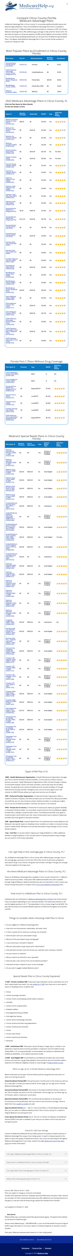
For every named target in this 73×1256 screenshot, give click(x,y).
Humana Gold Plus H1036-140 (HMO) (11, 252)
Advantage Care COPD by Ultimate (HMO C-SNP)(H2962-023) (11, 739)
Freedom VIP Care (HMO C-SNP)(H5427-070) (10, 685)
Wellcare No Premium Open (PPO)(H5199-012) (11, 130)
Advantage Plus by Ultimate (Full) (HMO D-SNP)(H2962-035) (11, 729)
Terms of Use (37, 1248)
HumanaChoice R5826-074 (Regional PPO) (11, 210)
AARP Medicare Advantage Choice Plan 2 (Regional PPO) (11, 72)
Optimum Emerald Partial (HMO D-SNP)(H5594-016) (11, 566)
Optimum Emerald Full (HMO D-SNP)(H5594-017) (10, 574)
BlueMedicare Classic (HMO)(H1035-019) (10, 282)
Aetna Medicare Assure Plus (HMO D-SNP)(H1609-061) (11, 711)
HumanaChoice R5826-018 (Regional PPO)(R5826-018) (11, 389)
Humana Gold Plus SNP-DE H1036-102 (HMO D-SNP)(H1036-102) (10, 631)
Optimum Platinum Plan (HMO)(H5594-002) (10, 180)
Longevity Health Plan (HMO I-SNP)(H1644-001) (10, 622)
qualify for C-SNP (38, 984)
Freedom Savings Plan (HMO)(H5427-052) (11, 410)
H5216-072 (23, 64)
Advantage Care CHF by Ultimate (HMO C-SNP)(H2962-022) (11, 749)
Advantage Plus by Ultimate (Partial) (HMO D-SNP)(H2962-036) (11, 719)
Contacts (48, 1248)
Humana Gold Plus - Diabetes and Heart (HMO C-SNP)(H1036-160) (11, 641)
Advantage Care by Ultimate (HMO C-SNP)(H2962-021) (11, 758)
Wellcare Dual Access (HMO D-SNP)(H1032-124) (10, 497)
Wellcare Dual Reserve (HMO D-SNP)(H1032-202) (11, 472)
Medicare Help (42, 1253)
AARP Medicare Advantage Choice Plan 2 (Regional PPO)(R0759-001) (12, 331)
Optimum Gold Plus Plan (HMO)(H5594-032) (11, 196)
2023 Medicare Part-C (27, 1239)
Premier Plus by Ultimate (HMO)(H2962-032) (11, 165)
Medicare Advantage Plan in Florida (41, 899)
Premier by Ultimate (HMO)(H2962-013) (11, 172)
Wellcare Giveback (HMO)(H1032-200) (11, 145)
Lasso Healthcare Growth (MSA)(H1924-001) (11, 381)
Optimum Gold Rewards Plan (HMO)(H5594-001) (10, 188)
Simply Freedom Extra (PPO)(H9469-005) (11, 151)
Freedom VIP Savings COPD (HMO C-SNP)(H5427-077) (11, 660)
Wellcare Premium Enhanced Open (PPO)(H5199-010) (12, 122)
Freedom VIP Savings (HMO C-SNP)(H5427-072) (10, 669)
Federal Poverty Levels (55, 1063)
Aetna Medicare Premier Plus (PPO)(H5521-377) (11, 306)
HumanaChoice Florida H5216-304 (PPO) (11, 227)
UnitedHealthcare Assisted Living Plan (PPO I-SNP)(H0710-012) (11, 557)
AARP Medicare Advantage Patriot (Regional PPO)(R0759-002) (12, 418)
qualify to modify (22, 1104)
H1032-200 (23, 91)
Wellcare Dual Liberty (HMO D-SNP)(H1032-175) (10, 480)
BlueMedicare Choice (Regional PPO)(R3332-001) (11, 290)
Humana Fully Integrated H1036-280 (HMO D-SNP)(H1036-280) (10, 651)
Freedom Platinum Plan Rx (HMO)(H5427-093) (12, 260)
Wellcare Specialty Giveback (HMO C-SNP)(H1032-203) (11, 462)
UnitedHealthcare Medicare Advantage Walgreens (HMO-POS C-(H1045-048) (11, 516)
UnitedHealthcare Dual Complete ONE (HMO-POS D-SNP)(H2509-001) (11, 537)
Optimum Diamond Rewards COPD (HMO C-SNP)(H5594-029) (11, 603)
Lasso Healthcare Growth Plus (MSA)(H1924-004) (12, 374)
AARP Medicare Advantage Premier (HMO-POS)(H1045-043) (11, 321)
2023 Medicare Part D (44, 1239)
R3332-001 (23, 80)
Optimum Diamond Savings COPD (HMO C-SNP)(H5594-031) (11, 583)
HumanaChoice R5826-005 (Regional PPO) (11, 218)
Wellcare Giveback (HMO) (11, 91)
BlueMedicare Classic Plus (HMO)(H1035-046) (10, 275)
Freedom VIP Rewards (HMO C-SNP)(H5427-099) (11, 677)
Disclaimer (26, 1248)
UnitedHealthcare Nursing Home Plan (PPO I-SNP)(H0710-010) (11, 506)
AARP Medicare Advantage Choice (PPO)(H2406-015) (12, 341)
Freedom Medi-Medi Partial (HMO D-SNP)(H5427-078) (11, 694)
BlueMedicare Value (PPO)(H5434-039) (10, 267)
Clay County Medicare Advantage (48, 885)
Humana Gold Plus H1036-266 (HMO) (11, 243)
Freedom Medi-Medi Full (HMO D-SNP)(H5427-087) (11, 702)
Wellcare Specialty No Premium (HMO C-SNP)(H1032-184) (11, 453)
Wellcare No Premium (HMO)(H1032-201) (11, 138)
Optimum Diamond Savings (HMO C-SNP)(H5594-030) (10, 593)
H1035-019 (23, 86)
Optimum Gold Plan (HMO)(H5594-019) (10, 203)
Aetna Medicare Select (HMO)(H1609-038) (11, 298)
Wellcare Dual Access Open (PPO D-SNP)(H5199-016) (10, 488)
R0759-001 (23, 72)
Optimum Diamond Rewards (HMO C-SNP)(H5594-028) (11, 613)
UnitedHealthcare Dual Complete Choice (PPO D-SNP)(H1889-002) (11, 547)
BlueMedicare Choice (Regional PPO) (11, 80)
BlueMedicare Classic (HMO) (10, 86)
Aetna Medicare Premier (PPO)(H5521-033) (11, 313)
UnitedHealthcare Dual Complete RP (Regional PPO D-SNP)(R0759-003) (11, 527)
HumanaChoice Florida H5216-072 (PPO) (11, 64)
